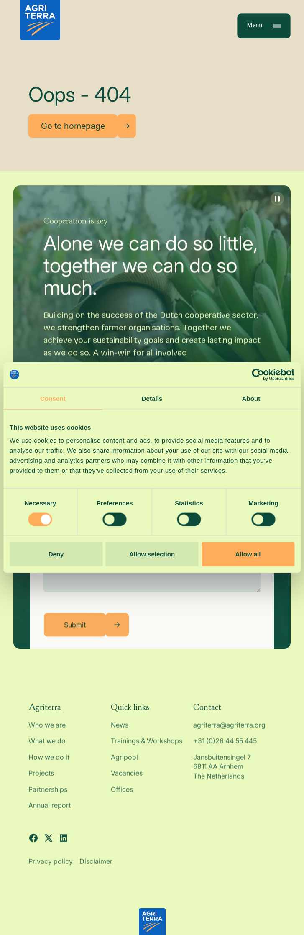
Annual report (49, 813)
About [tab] (251, 398)
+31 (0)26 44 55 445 (225, 749)
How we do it (48, 765)
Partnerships (47, 797)
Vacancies (127, 781)
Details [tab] (152, 398)
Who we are (47, 733)
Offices (122, 797)
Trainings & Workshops (146, 749)
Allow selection (152, 554)
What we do (47, 749)
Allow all (248, 554)
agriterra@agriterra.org (229, 733)
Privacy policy (50, 869)
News (119, 733)
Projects (41, 781)
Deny (56, 554)
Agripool (124, 765)
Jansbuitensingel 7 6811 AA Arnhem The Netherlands (223, 774)
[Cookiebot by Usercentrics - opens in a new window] (257, 374)
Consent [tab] (53, 398)
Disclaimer (95, 869)
